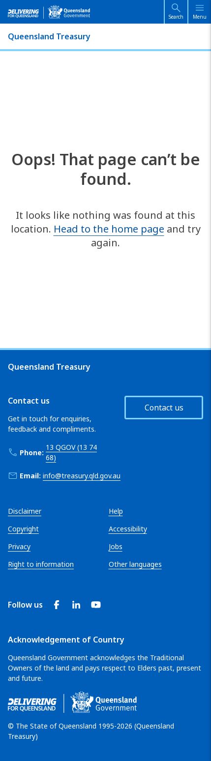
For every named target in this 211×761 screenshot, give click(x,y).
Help (116, 511)
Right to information (41, 564)
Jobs (115, 546)
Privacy (19, 546)
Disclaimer (24, 511)
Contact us (164, 407)
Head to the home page (109, 228)
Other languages (135, 564)
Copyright (23, 528)
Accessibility (128, 528)
